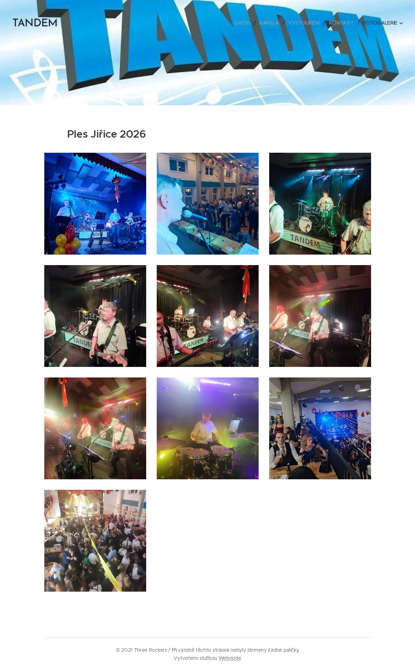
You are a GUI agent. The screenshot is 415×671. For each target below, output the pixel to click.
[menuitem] (245, 23)
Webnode (230, 658)
